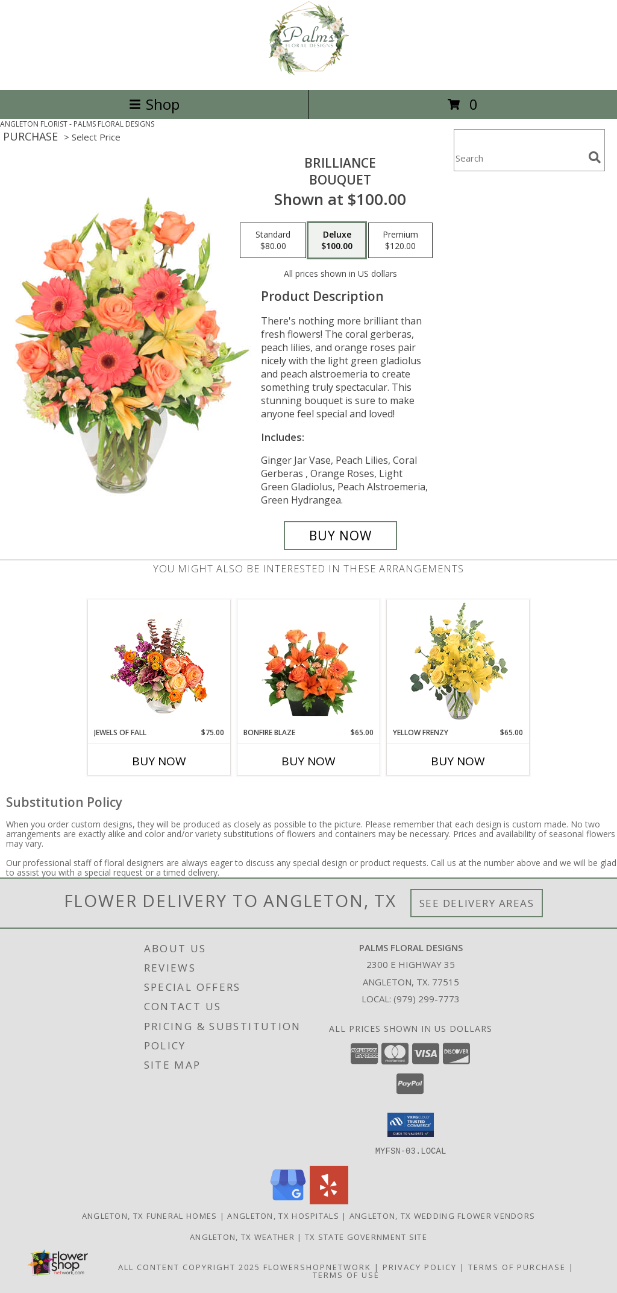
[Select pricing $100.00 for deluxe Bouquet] (336, 240)
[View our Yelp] (329, 1200)
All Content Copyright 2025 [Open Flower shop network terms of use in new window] (189, 1266)
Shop (154, 104)
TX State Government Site (366, 1236)
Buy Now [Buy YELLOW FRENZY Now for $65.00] (458, 761)
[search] (594, 157)
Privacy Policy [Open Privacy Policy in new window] (420, 1266)
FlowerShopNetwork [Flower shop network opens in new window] (317, 1266)
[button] (410, 1125)
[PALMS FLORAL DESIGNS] (308, 72)
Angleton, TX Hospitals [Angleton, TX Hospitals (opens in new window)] (283, 1215)
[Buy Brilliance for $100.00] (340, 535)
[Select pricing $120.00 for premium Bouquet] (400, 240)
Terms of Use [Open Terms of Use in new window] (346, 1274)
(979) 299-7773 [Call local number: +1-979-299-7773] (426, 999)
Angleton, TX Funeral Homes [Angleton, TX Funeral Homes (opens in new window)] (150, 1215)
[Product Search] (518, 158)
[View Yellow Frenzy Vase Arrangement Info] (458, 663)
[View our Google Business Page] (288, 1200)
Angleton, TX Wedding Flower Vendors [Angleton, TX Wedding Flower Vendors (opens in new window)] (442, 1215)
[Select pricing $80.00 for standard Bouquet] (272, 240)
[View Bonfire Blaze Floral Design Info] (308, 663)
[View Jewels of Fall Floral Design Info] (159, 663)
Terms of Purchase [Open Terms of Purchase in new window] (517, 1266)
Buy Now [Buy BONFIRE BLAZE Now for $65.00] (308, 761)
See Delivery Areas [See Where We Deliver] (476, 903)
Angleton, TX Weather (242, 1236)
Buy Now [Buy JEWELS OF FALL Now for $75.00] (159, 761)
